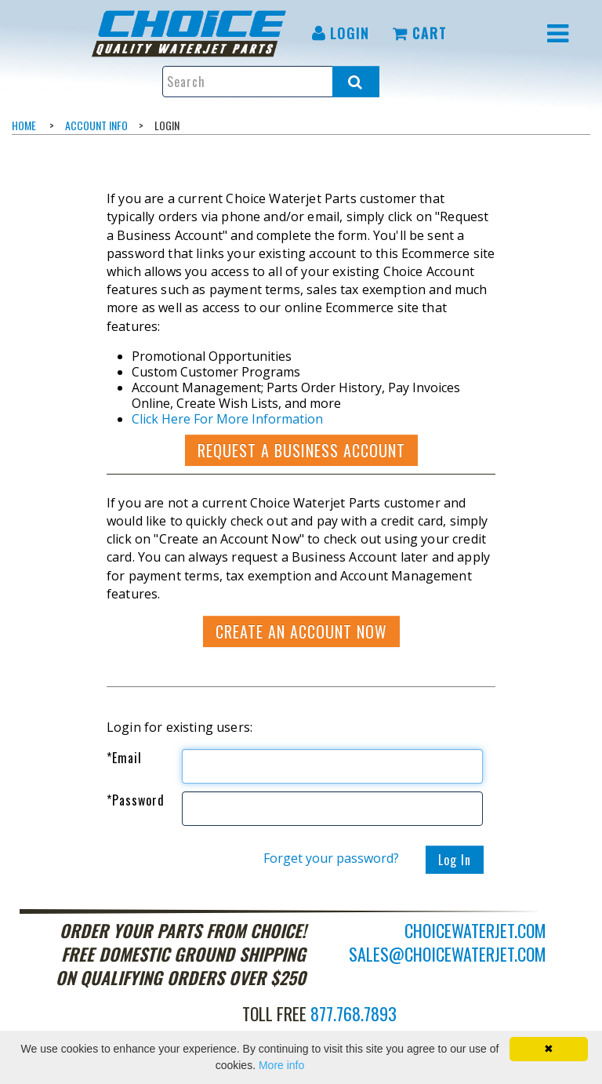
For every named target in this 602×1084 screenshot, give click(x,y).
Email (124, 757)
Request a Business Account (301, 450)
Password (136, 800)
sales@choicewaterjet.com (447, 953)
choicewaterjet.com (475, 930)
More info (281, 1065)
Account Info (96, 125)
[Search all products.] (355, 81)
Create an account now (301, 631)
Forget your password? (331, 858)
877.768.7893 (353, 1013)
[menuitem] (191, 34)
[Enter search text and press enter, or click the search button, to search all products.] (270, 81)
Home (24, 125)
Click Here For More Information (227, 418)
